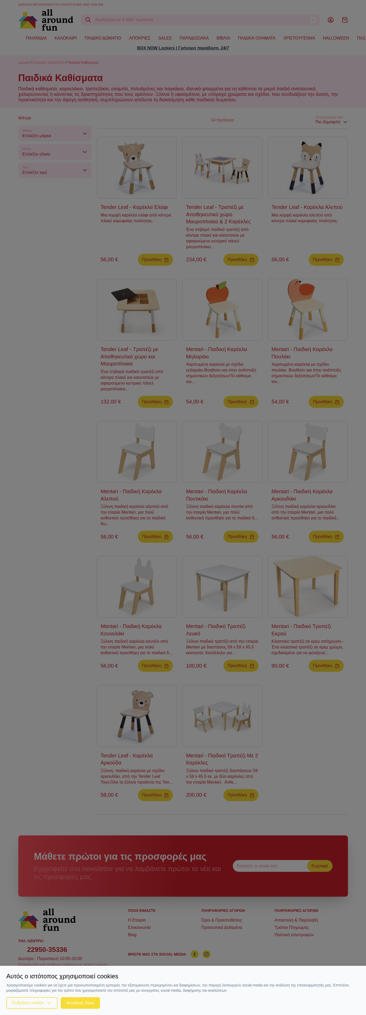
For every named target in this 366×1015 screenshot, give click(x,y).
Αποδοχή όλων (80, 1003)
